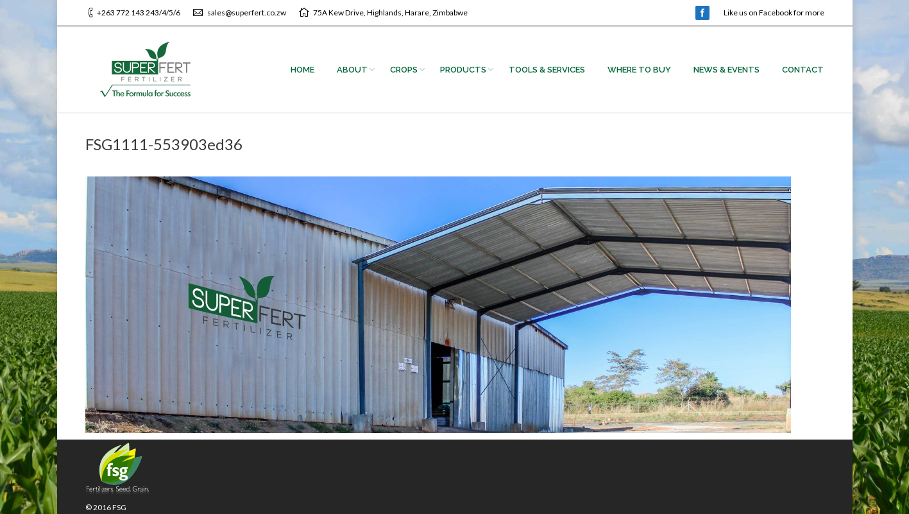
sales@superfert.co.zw (246, 12)
